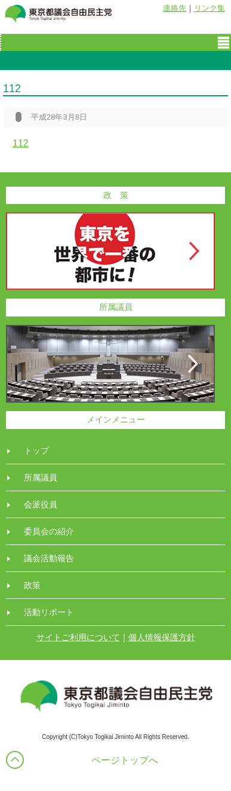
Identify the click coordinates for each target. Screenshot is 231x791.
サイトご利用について (78, 637)
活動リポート (49, 612)
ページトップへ (124, 760)
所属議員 (40, 477)
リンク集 (209, 8)
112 (21, 143)
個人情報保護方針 (161, 637)
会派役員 (40, 504)
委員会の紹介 (49, 531)
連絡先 (174, 8)
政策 (32, 585)
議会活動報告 (49, 558)
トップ (36, 450)
